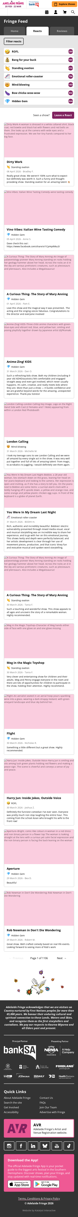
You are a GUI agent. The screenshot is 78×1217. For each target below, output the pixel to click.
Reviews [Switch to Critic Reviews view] (62, 31)
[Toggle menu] (4, 12)
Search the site (13, 1102)
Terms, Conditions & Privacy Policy (39, 1198)
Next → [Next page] (61, 958)
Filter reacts (13, 41)
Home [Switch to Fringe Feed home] (14, 31)
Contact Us (46, 1098)
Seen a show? (42, 115)
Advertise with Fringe (52, 1112)
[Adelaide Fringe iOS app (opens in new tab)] (19, 1184)
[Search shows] (73, 12)
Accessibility (11, 1112)
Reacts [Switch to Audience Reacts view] (37, 31)
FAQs (43, 1102)
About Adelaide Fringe (17, 1098)
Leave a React (63, 115)
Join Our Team (48, 1107)
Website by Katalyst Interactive (39, 1210)
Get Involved (11, 1107)
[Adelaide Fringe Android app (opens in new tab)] (46, 1184)
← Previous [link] (16, 958)
